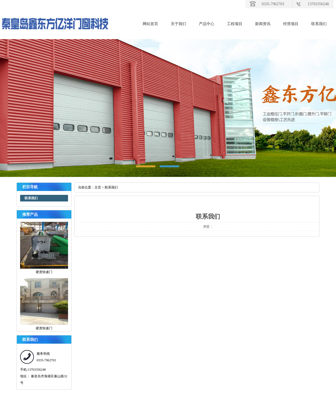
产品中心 (206, 24)
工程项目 (234, 24)
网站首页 (150, 24)
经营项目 (291, 24)
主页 (97, 187)
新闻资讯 (262, 24)
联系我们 (319, 24)
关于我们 (178, 24)
